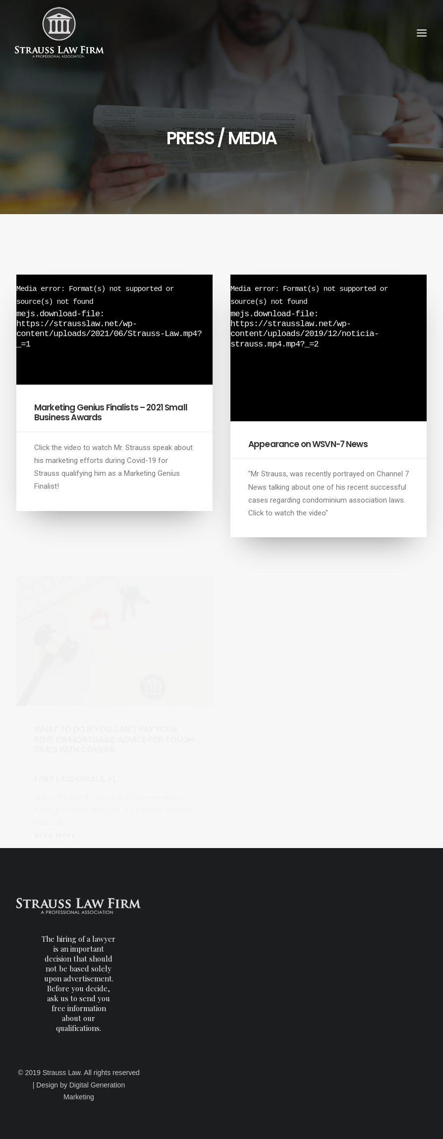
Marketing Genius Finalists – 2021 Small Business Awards (110, 412)
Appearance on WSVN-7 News (308, 444)
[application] (114, 329)
